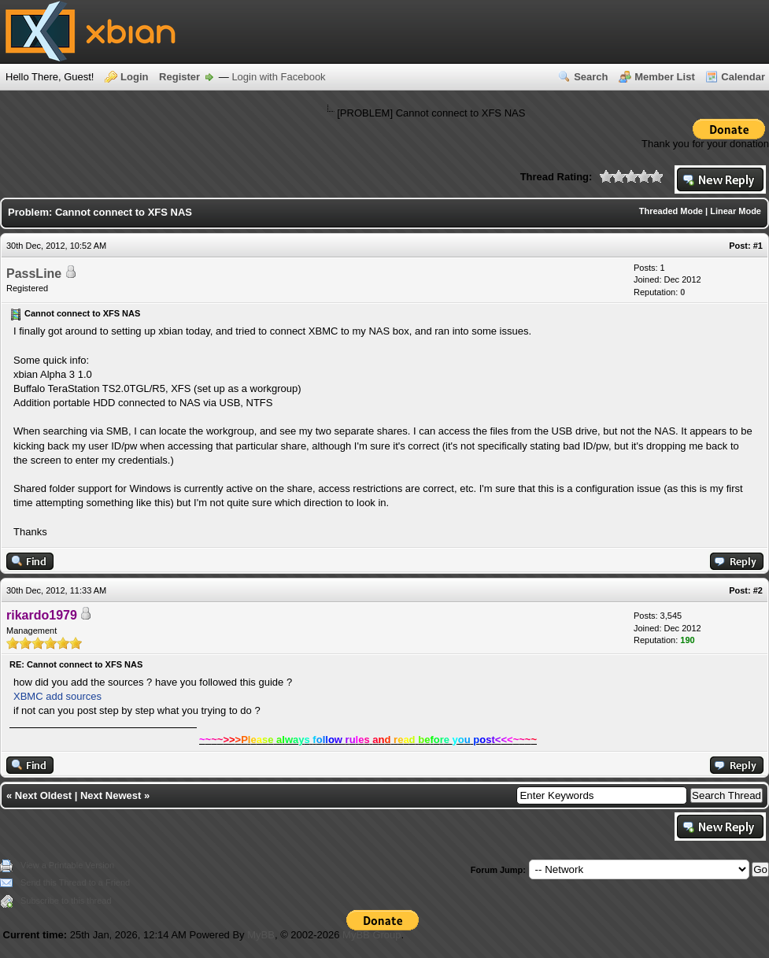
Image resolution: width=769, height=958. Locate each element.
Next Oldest (43, 795)
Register (179, 77)
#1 (758, 245)
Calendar (743, 77)
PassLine (33, 273)
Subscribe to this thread (66, 900)
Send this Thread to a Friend (75, 882)
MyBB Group (371, 935)
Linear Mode (735, 211)
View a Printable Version (67, 865)
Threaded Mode (671, 211)
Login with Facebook (278, 77)
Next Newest (110, 795)
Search (591, 77)
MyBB (261, 935)
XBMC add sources (57, 696)
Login (134, 77)
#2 (758, 590)
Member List (664, 77)
